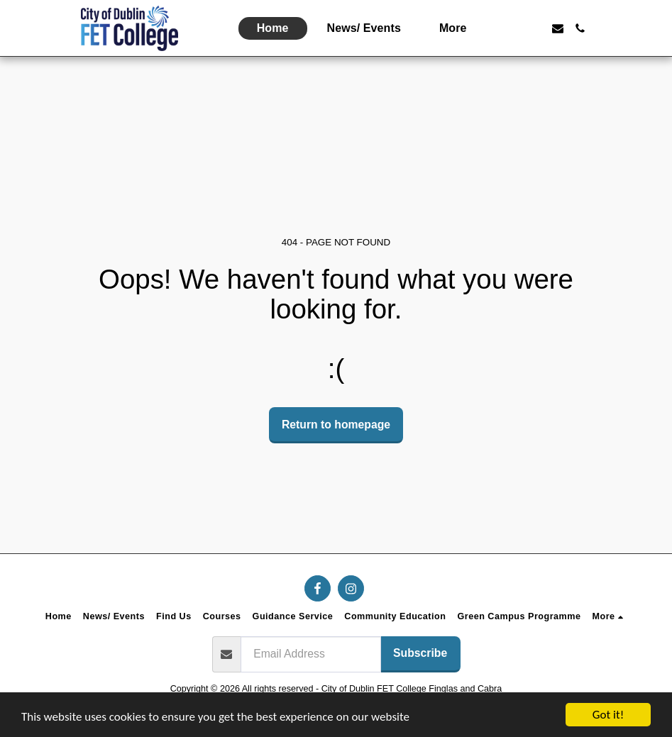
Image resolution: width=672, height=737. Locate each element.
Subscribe (420, 653)
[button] (512, 28)
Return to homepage (336, 425)
